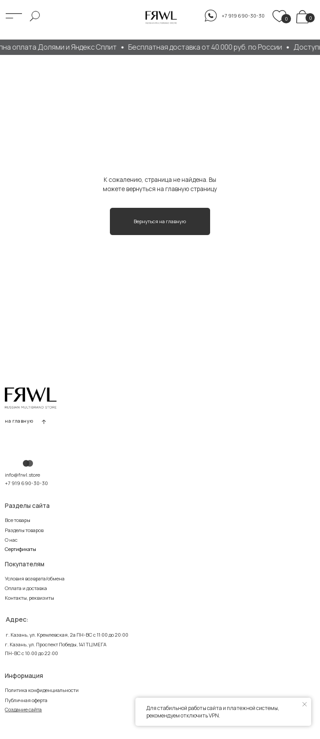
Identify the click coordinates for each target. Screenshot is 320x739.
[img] (302, 17)
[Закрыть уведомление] (304, 704)
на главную (19, 421)
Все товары (17, 520)
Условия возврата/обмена (35, 578)
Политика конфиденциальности (42, 690)
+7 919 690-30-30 (26, 483)
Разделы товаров (24, 530)
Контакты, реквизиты (29, 597)
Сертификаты (20, 549)
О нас (11, 539)
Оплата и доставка (26, 588)
